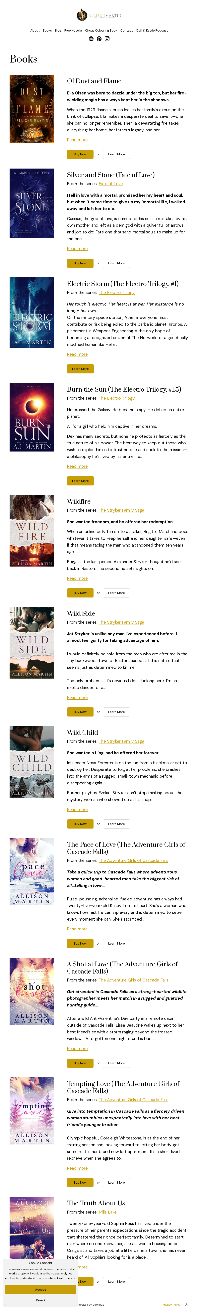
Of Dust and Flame (94, 81)
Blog (58, 30)
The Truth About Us (96, 1203)
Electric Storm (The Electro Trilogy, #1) (122, 284)
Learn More (116, 154)
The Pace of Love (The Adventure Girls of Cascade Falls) (126, 848)
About (35, 30)
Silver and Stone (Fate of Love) (111, 175)
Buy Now (80, 154)
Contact (126, 30)
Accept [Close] (40, 1289)
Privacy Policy (171, 1304)
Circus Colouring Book (101, 30)
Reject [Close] (40, 1300)
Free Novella (73, 30)
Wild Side (81, 614)
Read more (77, 140)
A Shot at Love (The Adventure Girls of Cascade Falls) (122, 968)
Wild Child (82, 733)
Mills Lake (108, 1212)
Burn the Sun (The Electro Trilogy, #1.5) (124, 390)
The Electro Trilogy (117, 292)
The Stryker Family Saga (121, 510)
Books (47, 30)
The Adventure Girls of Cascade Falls (133, 860)
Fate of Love (111, 184)
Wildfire (79, 502)
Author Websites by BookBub (85, 1304)
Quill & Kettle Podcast (152, 30)
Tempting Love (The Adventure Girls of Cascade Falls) (123, 1087)
